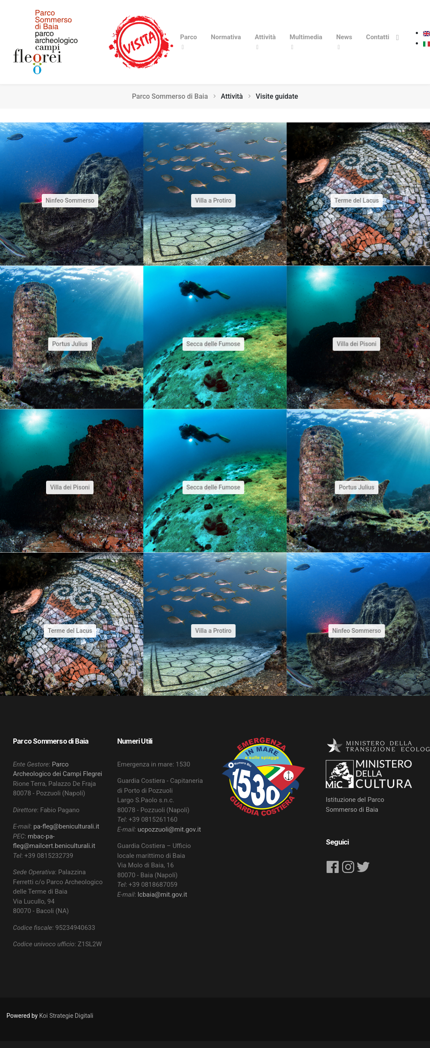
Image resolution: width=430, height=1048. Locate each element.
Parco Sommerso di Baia (170, 96)
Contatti (377, 37)
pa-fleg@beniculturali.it (66, 826)
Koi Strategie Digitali (66, 1015)
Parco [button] (188, 37)
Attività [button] (265, 37)
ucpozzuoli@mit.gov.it (169, 829)
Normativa (226, 37)
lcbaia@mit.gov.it (162, 894)
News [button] (344, 37)
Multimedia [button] (306, 37)
